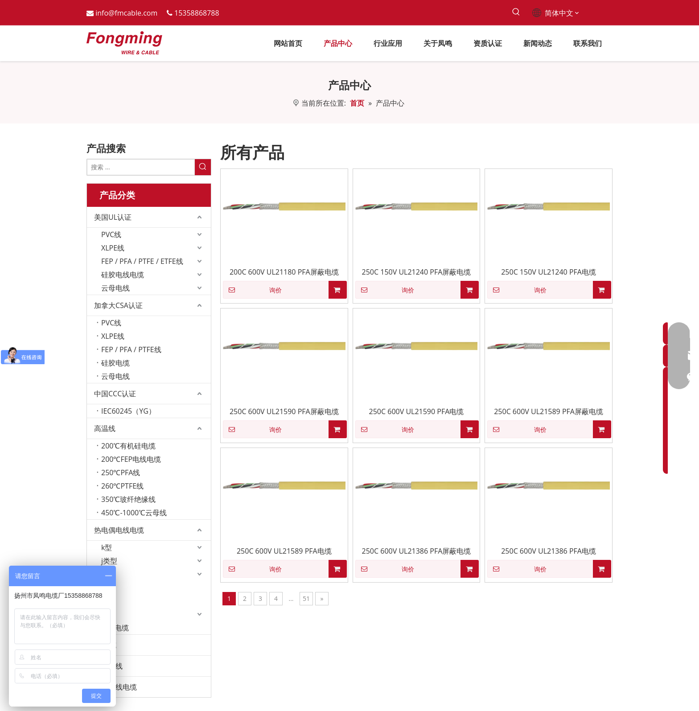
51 (306, 598)
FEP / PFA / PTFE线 (131, 349)
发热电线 (108, 666)
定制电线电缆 (115, 687)
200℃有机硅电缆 (128, 446)
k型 (106, 547)
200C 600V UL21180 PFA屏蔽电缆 (284, 271)
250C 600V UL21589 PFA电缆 (284, 551)
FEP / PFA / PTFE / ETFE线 (142, 261)
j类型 (109, 561)
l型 (105, 614)
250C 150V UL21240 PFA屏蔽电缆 (416, 271)
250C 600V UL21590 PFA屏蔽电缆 (284, 411)
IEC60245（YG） (128, 411)
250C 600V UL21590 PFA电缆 (416, 411)
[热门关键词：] (516, 12)
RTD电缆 (115, 628)
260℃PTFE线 (122, 486)
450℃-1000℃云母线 (134, 513)
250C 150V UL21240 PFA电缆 (548, 271)
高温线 (104, 428)
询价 (252, 290)
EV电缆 (105, 645)
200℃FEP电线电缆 (131, 459)
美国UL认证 (113, 217)
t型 (106, 574)
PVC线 (111, 234)
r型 (106, 587)
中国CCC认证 (115, 394)
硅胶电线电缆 (122, 274)
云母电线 (115, 288)
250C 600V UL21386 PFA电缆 (548, 551)
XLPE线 (112, 248)
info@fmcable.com (126, 13)
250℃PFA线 (120, 472)
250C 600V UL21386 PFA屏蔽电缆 (416, 551)
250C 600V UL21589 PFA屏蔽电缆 (548, 411)
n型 (107, 601)
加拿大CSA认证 (118, 305)
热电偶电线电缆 (119, 530)
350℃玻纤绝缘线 (128, 499)
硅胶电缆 (115, 363)
